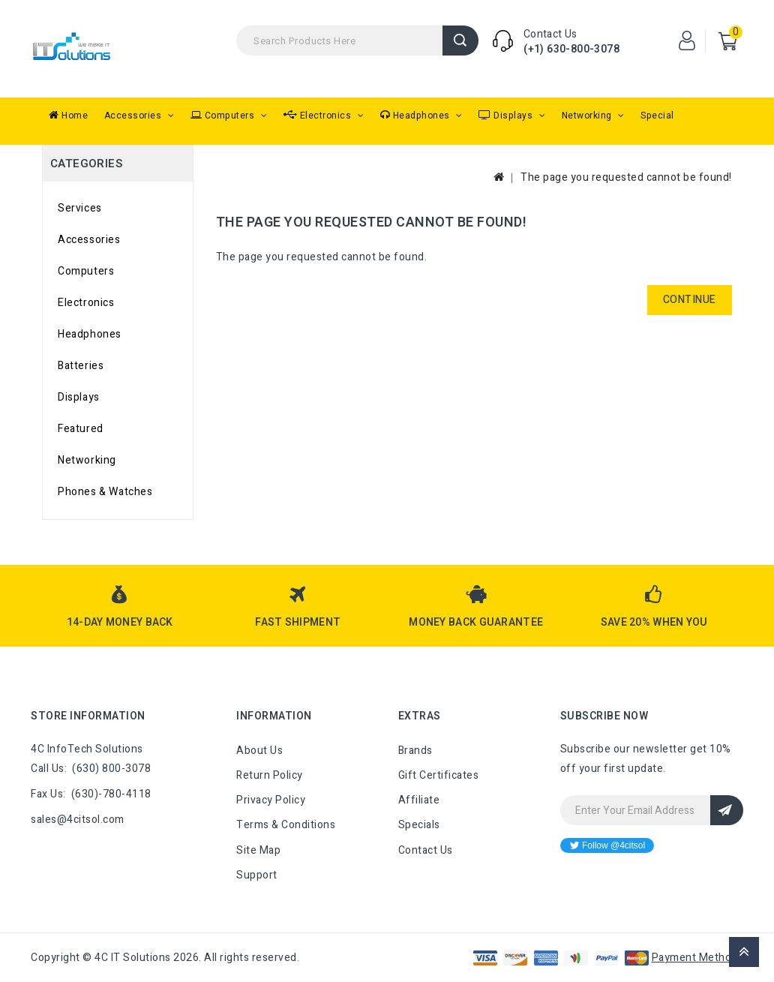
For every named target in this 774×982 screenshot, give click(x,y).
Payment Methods (698, 957)
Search (460, 41)
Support (257, 875)
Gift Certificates (438, 775)
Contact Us (425, 850)
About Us (259, 750)
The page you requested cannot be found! (626, 177)
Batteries (81, 366)
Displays (507, 115)
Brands (415, 750)
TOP (744, 952)
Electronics (319, 115)
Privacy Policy (270, 800)
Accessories (134, 115)
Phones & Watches (105, 492)
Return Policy (269, 775)
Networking (588, 115)
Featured (81, 429)
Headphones (416, 115)
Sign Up (726, 810)
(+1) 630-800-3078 (572, 49)
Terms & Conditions (285, 825)
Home (68, 115)
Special (657, 115)
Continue (689, 300)
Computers (223, 115)
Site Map (258, 850)
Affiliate (419, 800)
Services (80, 208)
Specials (419, 825)
